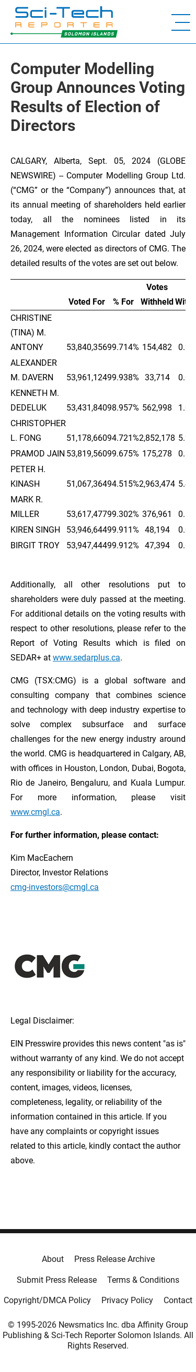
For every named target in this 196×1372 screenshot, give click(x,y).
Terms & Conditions (143, 1280)
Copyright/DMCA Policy (47, 1300)
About (53, 1259)
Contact (178, 1300)
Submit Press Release (57, 1280)
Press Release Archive (114, 1259)
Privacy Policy (127, 1300)
